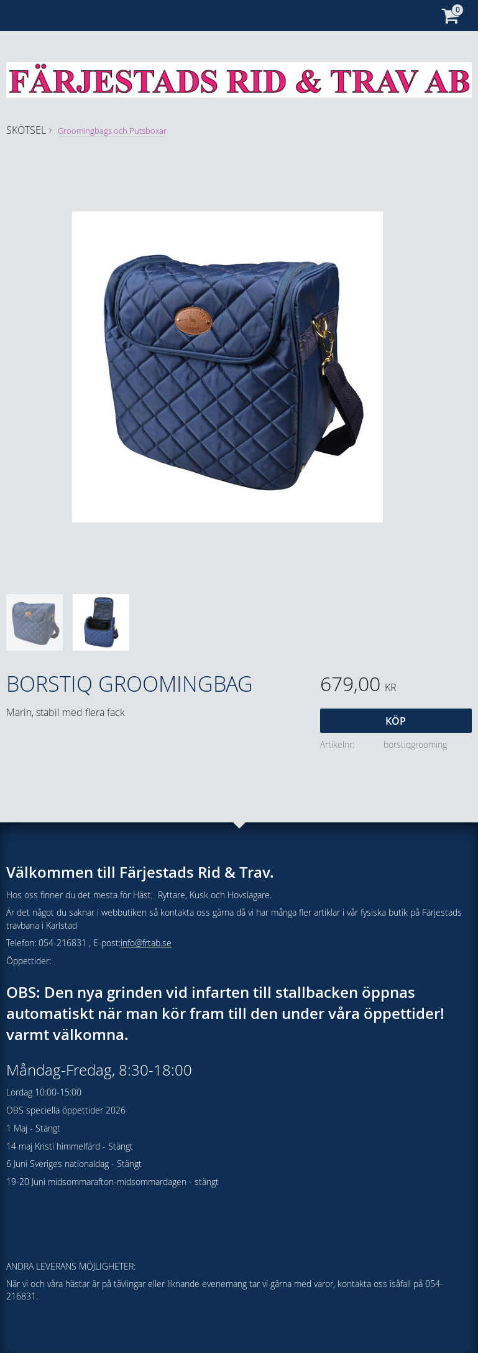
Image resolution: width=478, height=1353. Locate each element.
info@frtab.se (146, 943)
